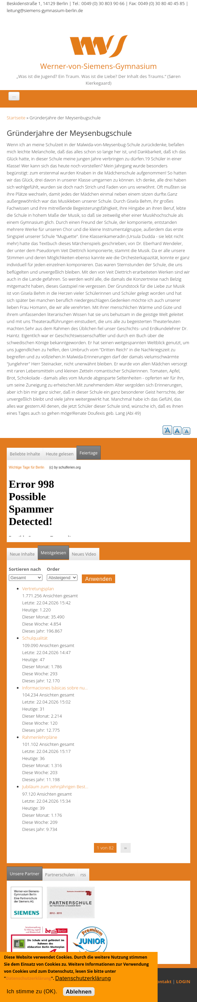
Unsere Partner (26, 872)
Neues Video (84, 554)
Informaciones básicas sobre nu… (55, 688)
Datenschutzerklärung (28, 978)
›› (125, 848)
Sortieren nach (25, 569)
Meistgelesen (53, 553)
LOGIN (183, 981)
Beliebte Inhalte (25, 454)
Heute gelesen (59, 454)
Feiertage (88, 453)
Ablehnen (79, 992)
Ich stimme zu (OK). (32, 991)
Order (53, 569)
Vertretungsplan (38, 589)
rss (83, 875)
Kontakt (162, 981)
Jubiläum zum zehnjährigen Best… (55, 787)
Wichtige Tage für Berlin (28, 467)
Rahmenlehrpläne (39, 737)
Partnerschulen (60, 875)
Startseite (16, 118)
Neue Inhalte (22, 554)
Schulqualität (34, 638)
